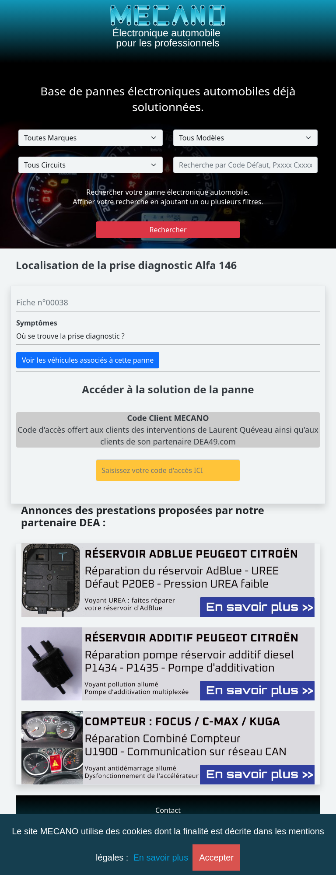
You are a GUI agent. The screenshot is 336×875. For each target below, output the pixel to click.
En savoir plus (161, 857)
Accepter (216, 857)
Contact (168, 810)
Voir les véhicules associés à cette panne (88, 360)
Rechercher (167, 229)
